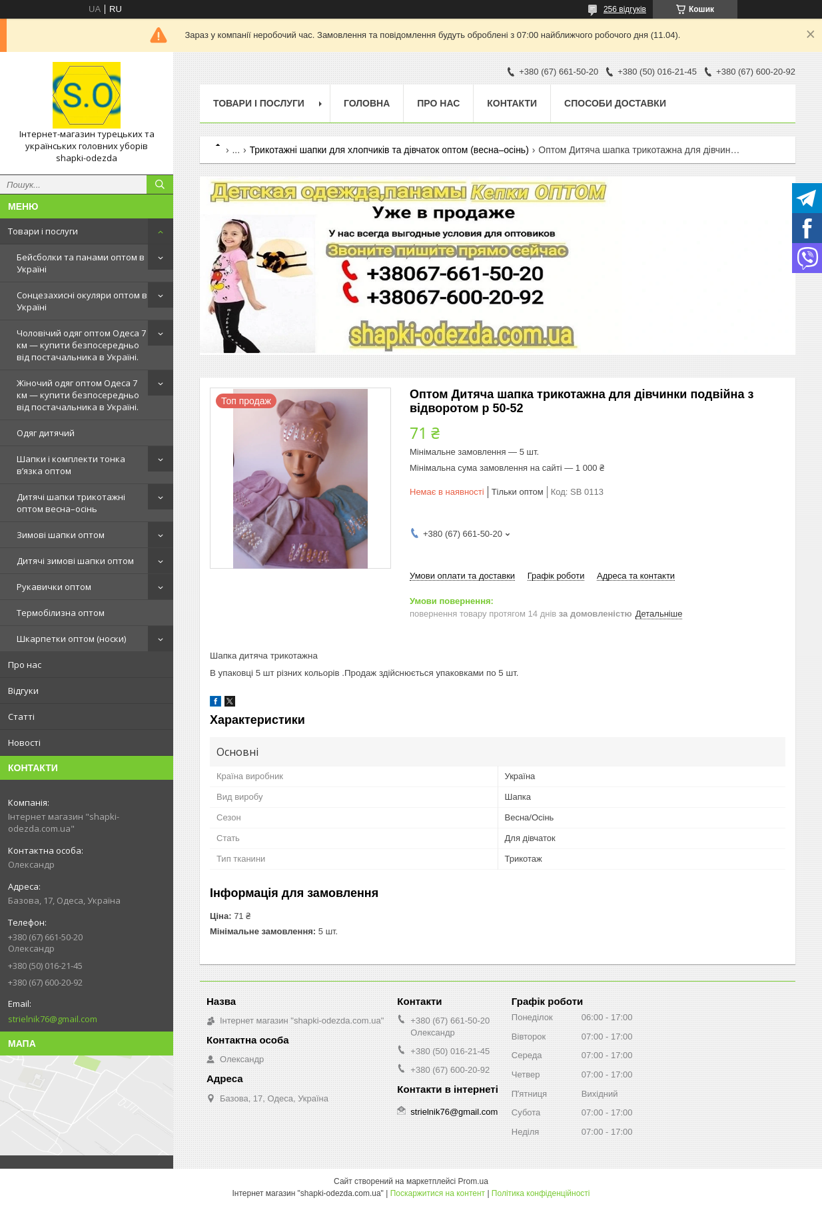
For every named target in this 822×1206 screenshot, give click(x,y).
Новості (24, 743)
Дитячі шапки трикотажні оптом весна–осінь (71, 503)
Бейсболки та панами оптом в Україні (81, 263)
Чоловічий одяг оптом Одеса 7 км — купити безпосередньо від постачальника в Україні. (81, 345)
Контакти (512, 103)
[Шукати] (160, 184)
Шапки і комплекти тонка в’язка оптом (71, 465)
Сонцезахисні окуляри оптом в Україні (82, 301)
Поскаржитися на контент (437, 1193)
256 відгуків (625, 9)
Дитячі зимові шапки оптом (75, 561)
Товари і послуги (43, 231)
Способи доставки (615, 103)
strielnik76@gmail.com (52, 1019)
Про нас (24, 665)
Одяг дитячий (46, 433)
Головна (367, 103)
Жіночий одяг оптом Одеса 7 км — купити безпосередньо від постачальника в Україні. (78, 395)
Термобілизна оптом (61, 613)
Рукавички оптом (54, 587)
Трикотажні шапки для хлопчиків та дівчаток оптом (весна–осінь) (389, 150)
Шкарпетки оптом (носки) (71, 639)
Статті (21, 717)
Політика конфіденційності (541, 1193)
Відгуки (23, 691)
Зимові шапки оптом (61, 535)
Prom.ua (473, 1181)
